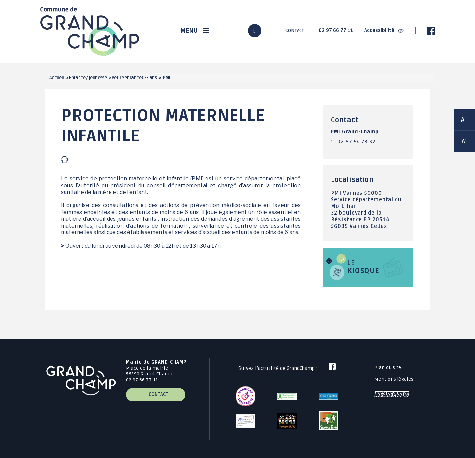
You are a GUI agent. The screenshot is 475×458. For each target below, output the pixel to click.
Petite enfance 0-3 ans (134, 78)
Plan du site (387, 367)
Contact (293, 30)
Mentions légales (394, 379)
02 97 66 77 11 (336, 30)
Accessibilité (384, 30)
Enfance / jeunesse (88, 78)
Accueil (56, 78)
